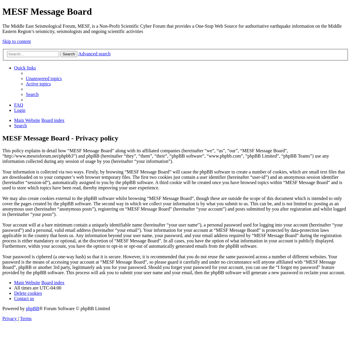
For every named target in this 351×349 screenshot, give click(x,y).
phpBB (32, 308)
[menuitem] (44, 78)
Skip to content (16, 41)
